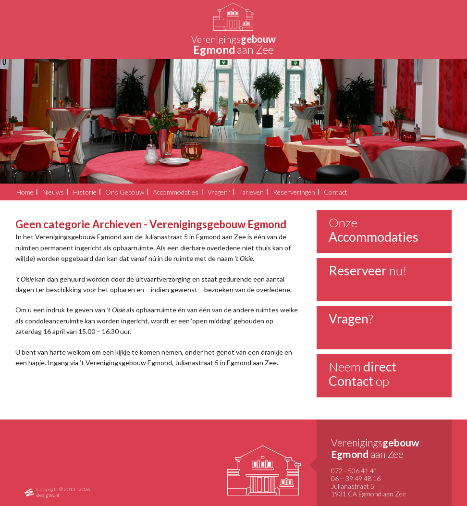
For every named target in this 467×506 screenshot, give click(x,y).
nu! (368, 270)
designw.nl (48, 495)
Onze (373, 230)
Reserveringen (294, 192)
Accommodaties (175, 192)
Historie (85, 192)
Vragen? (219, 192)
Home (25, 192)
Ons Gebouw (124, 192)
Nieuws (53, 192)
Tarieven (251, 192)
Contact (335, 192)
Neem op (362, 374)
